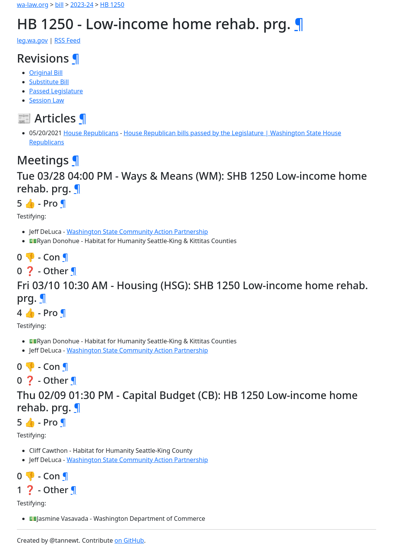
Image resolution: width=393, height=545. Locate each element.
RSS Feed (67, 40)
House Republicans (90, 133)
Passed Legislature (56, 91)
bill (59, 4)
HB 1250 (112, 4)
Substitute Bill (49, 82)
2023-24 (81, 4)
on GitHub (129, 540)
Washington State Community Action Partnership (137, 231)
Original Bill (46, 72)
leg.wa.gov (32, 40)
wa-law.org (32, 4)
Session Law (46, 100)
